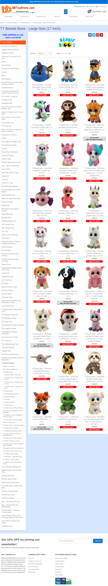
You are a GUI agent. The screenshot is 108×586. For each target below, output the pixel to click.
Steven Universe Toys (9, 287)
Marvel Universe (7, 202)
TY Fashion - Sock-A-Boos (11, 459)
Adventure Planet (8, 53)
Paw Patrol (5, 238)
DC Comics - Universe (9, 96)
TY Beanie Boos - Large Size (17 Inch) (14, 387)
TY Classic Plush (8, 405)
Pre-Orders (73, 17)
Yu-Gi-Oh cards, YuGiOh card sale (12, 487)
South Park (5, 273)
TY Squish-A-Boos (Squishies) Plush (12, 463)
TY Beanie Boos (24, 22)
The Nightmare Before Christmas (9, 333)
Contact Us (58, 569)
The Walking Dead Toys (10, 344)
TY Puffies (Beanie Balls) (10, 454)
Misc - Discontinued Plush (11, 501)
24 (62, 53)
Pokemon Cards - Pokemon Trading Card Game (11, 242)
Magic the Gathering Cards (11, 198)
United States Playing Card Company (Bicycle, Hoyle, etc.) (12, 516)
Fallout (4, 138)
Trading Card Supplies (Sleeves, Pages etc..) (13, 358)
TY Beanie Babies (11, 22)
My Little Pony (6, 217)
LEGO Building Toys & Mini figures (11, 190)
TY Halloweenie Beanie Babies (12, 431)
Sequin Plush (6, 264)
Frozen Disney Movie (9, 145)
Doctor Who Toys (8, 123)
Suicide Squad (7, 294)
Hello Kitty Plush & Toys (10, 172)
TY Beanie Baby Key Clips (11, 394)
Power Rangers (7, 247)
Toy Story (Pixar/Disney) (10, 354)
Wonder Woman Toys (9, 479)
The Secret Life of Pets (10, 337)
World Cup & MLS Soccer (10, 482)
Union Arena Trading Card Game (11, 522)
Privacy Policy (59, 566)
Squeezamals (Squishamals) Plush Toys (12, 269)
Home (2, 22)
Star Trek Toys (7, 280)
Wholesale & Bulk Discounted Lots (13, 448)
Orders (90, 6)
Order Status (59, 575)
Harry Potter (6, 169)
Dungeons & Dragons (9, 135)
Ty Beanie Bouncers (9, 396)
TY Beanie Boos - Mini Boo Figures (13, 425)
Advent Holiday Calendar (10, 49)
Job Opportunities (33, 569)
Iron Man (5, 179)
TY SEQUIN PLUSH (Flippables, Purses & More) (13, 416)
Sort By (33, 53)
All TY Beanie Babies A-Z (10, 369)
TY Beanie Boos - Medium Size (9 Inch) (13, 383)
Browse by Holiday (8, 498)
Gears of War (6, 159)
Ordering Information (61, 558)
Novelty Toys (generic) (9, 46)
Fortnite (4, 148)
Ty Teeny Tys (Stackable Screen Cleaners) (12, 411)
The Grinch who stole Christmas (13, 325)
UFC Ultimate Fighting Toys (11, 467)
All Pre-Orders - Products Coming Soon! (10, 511)
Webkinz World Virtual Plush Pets (11, 471)
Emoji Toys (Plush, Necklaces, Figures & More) (12, 130)
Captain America (7, 87)
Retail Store (31, 572)
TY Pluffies (6, 399)
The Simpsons (7, 340)
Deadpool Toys (7, 100)
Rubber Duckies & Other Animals (10, 254)
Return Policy (59, 564)
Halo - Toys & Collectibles (10, 166)
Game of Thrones (8, 155)
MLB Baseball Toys (8, 195)
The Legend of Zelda (9, 328)
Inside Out (5, 176)
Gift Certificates (33, 566)
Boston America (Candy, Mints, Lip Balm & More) (12, 83)
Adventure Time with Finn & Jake (11, 57)
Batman (4, 72)
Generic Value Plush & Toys (11, 162)
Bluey (4, 75)
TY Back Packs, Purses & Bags (12, 419)
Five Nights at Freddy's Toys (11, 142)
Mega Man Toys (7, 214)
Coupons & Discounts (34, 561)
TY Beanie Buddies (9, 402)
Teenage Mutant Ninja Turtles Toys (12, 310)
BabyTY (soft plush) (9, 422)
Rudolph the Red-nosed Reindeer (10, 260)
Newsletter (58, 572)
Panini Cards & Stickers (10, 235)
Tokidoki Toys (6, 351)
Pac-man (5, 231)
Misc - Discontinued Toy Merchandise (10, 506)
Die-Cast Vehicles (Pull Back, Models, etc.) (12, 107)
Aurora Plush (6, 65)
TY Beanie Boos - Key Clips (12, 375)
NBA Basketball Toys (9, 221)
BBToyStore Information (35, 564)
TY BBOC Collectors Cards (11, 441)
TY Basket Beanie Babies (10, 428)
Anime (4, 62)
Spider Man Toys (7, 276)
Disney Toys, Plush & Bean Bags (11, 118)
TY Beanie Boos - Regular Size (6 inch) (13, 378)
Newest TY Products (9, 366)
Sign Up (98, 541)
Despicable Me (7, 103)
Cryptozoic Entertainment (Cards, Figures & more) (10, 92)
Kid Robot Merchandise (10, 186)
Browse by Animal (8, 494)
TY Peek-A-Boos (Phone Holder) (13, 408)
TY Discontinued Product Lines (12, 451)
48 (65, 53)
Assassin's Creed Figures (10, 68)
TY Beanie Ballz (8, 391)
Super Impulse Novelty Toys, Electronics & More (11, 301)
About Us (31, 558)
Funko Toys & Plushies (10, 152)
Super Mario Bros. (8, 306)
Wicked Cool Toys (8, 475)
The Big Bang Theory (9, 318)
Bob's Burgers (6, 79)
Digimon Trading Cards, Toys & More (12, 113)
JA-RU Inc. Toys (7, 183)
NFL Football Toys (8, 224)
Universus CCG (7, 526)
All (69, 53)
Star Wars (5, 283)
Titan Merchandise (8, 347)
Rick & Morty (6, 250)
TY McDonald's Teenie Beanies (12, 438)
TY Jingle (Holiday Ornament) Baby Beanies (12, 434)
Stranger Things (7, 290)
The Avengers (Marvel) (10, 315)
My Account (101, 6)
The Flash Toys (7, 321)
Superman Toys (7, 297)
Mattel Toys (6, 205)
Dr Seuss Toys (7, 126)
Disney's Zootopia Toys (10, 491)
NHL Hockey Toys (8, 228)
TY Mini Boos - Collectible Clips (12, 456)
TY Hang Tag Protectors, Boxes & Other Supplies (13, 444)
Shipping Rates (60, 561)
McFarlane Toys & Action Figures (10, 210)
